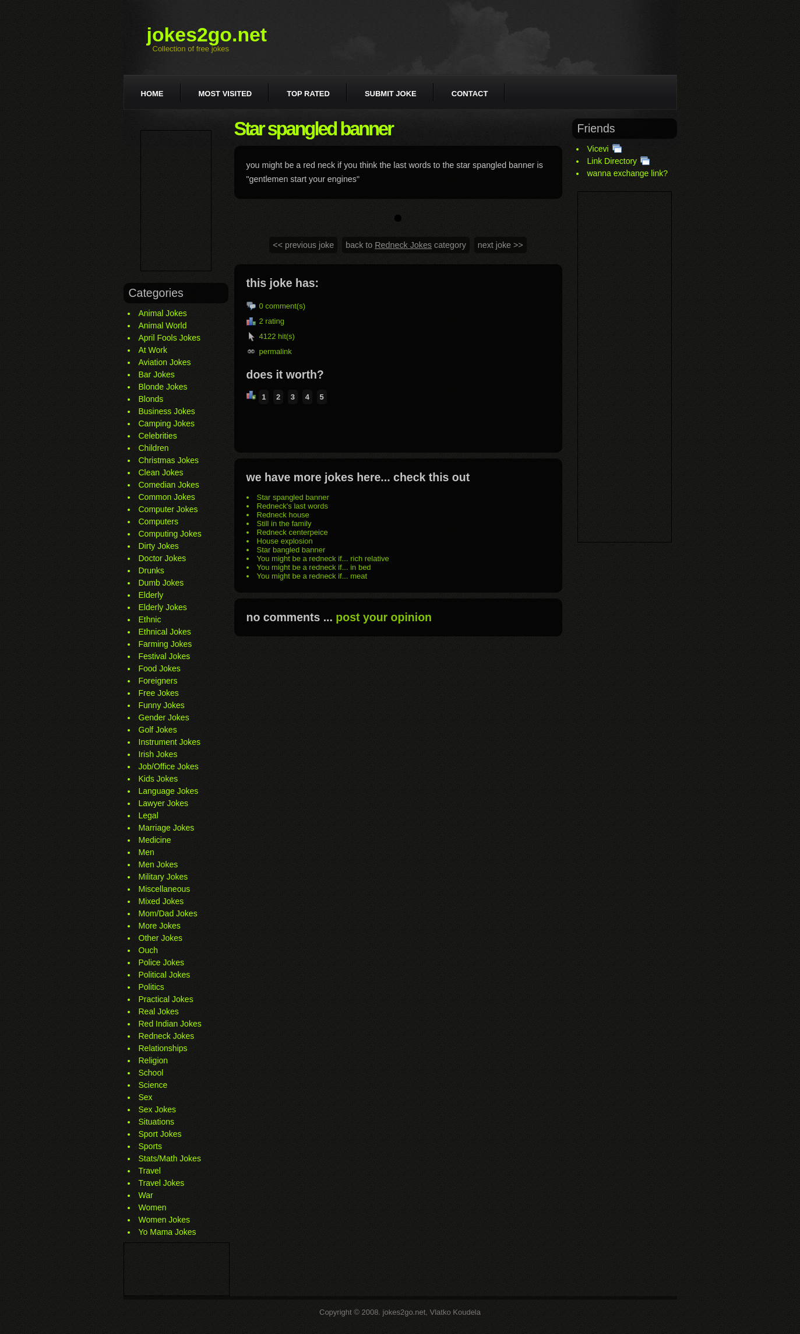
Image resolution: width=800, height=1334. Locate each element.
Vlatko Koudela (455, 1312)
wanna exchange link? (627, 173)
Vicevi (598, 148)
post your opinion (384, 617)
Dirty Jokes (159, 546)
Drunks (151, 570)
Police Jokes (162, 962)
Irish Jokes (158, 754)
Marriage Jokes (167, 827)
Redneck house (283, 514)
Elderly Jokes (163, 607)
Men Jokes (158, 864)
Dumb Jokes (161, 582)
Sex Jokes (158, 1109)
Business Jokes (167, 411)
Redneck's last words (292, 506)
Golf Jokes (158, 729)
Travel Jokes (162, 1183)
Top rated (308, 93)
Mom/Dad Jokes (168, 913)
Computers (158, 521)
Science (153, 1085)
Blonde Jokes (163, 386)
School (151, 1072)
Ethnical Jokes (165, 631)
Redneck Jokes (167, 1036)
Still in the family (284, 523)
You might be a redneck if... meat (312, 576)
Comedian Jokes (169, 484)
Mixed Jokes (161, 901)
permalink (275, 351)
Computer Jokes (168, 509)
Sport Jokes (160, 1134)
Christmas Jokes (169, 460)
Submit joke (391, 93)
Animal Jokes (163, 313)
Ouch (148, 950)
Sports (150, 1146)
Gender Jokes (164, 717)
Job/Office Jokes (169, 766)
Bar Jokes (157, 374)
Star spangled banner (293, 497)
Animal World (163, 325)
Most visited (225, 93)
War (146, 1195)
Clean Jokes (161, 472)
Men (146, 852)
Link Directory (612, 161)
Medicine (155, 840)
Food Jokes (160, 668)
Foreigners (158, 680)
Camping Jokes (167, 423)
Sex (146, 1097)
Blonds (151, 399)
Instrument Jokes (170, 742)
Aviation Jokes (165, 362)
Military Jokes (163, 876)
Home (152, 93)
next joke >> (500, 245)
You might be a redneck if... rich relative (323, 558)
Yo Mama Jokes (167, 1232)
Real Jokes (159, 1011)
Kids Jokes (158, 778)
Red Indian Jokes (170, 1023)
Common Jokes (167, 497)
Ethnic (150, 619)
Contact (470, 93)
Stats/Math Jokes (170, 1158)
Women (153, 1207)
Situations (156, 1121)
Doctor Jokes (162, 558)
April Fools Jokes (170, 337)
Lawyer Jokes (164, 803)
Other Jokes (160, 938)
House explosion (285, 541)
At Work (153, 350)
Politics (151, 987)
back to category (406, 245)
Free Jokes (159, 693)
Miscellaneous (165, 889)
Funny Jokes (162, 705)
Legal (148, 815)
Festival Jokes (165, 656)
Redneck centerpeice (292, 532)
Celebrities (158, 435)
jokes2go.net (207, 34)
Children (154, 448)
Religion (153, 1060)
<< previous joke (303, 245)
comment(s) (285, 306)
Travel (150, 1170)
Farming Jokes (165, 644)
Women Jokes (164, 1219)
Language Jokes (169, 791)
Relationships (163, 1048)
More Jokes (160, 925)
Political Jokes (165, 974)
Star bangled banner (291, 549)
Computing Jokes (170, 533)
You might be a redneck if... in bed (314, 567)
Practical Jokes (166, 999)
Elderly (151, 595)
